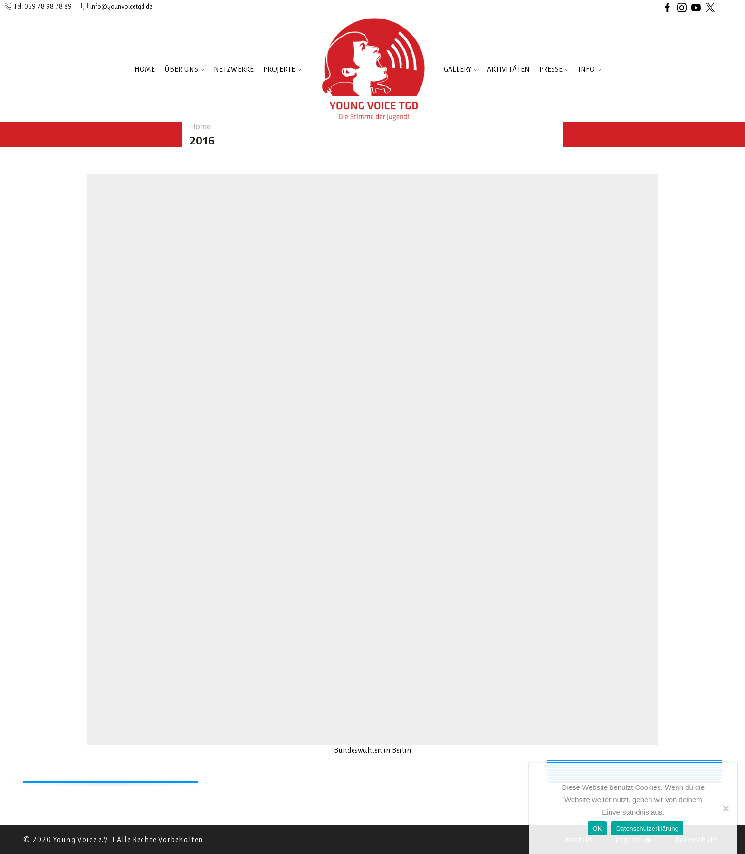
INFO (589, 69)
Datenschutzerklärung (647, 828)
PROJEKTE (282, 69)
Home (144, 69)
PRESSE (554, 69)
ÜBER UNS (184, 69)
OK (597, 828)
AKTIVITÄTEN (508, 69)
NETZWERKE (234, 69)
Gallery (461, 69)
